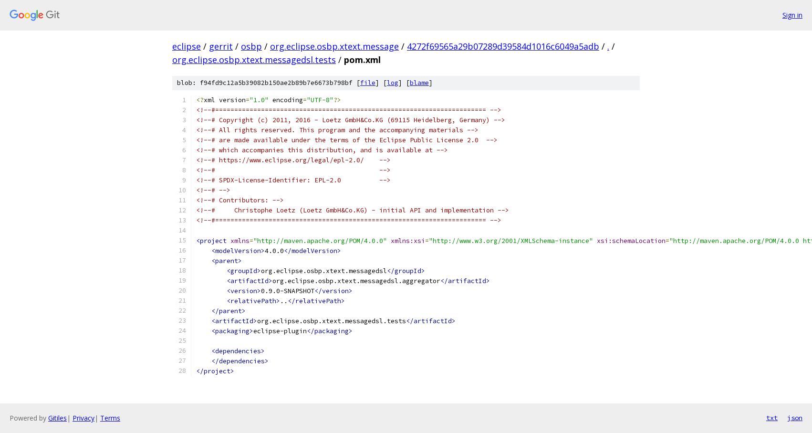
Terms (110, 417)
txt (772, 417)
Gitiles (57, 417)
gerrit (221, 46)
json (794, 417)
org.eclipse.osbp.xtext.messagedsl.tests (254, 59)
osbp (251, 46)
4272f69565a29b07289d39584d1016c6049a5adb (503, 46)
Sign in (792, 15)
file (367, 83)
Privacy (83, 417)
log (392, 83)
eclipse (186, 46)
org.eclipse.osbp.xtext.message (334, 46)
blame (419, 83)
